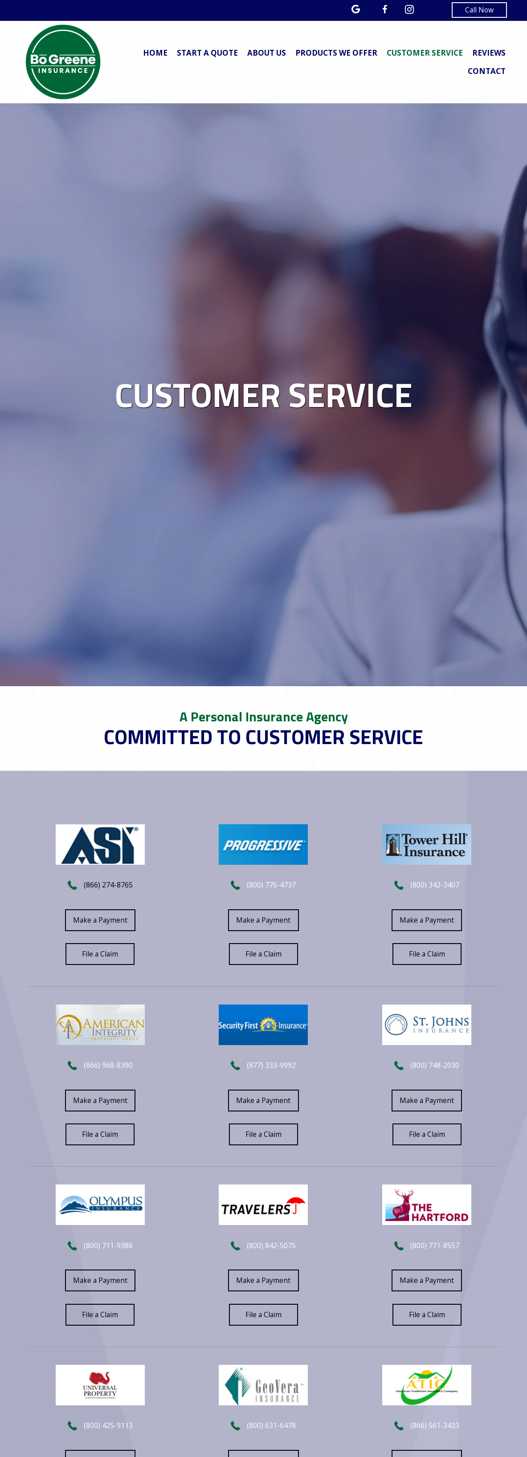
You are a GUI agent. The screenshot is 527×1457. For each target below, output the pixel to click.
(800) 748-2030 (434, 1066)
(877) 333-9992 (271, 1066)
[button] (478, 10)
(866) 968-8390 (108, 1066)
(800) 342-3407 (434, 885)
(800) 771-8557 (434, 1247)
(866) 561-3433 (434, 1428)
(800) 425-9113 (108, 1428)
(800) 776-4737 (271, 885)
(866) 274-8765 (108, 885)
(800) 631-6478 (271, 1428)
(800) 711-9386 (108, 1247)
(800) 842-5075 (271, 1247)
